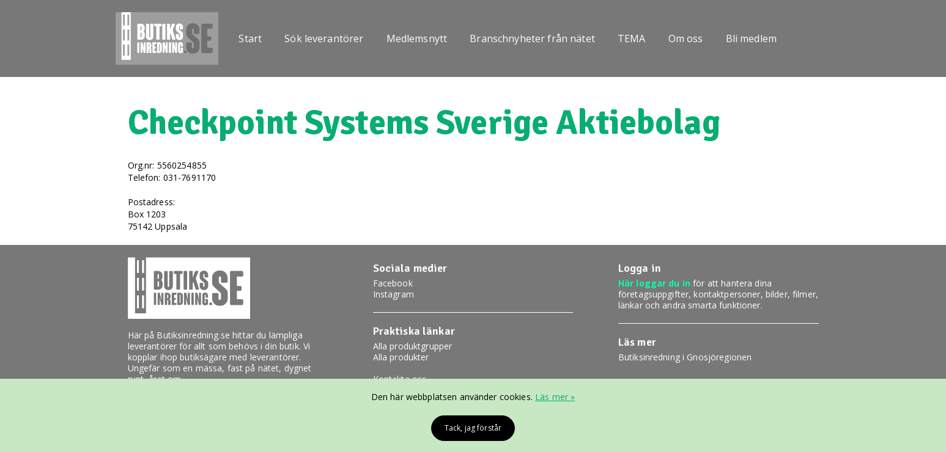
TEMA (632, 38)
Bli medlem (751, 38)
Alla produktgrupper (413, 346)
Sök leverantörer (323, 38)
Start (250, 38)
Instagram (393, 294)
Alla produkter (401, 357)
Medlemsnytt (417, 38)
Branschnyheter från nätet (532, 38)
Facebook (393, 283)
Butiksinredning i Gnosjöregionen (685, 357)
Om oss (685, 38)
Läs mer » (555, 397)
